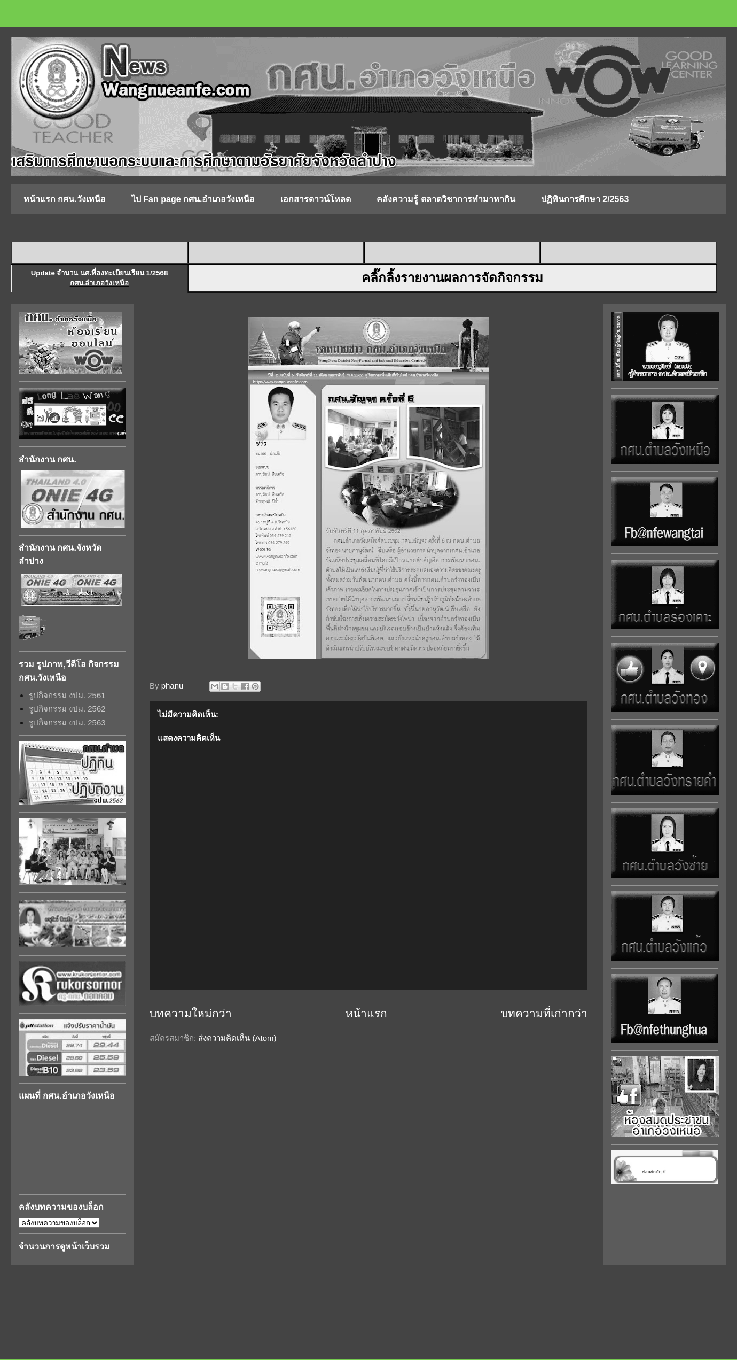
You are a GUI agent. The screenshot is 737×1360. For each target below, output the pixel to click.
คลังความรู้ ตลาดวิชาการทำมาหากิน (446, 199)
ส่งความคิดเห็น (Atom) (237, 1037)
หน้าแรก (366, 1013)
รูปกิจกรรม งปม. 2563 (67, 722)
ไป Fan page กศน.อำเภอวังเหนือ (193, 199)
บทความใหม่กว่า (191, 1013)
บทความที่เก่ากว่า (544, 1013)
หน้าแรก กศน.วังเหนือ (64, 199)
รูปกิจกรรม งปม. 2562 (67, 708)
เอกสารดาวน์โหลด (315, 199)
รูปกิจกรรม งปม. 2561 (67, 695)
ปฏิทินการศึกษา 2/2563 (585, 199)
